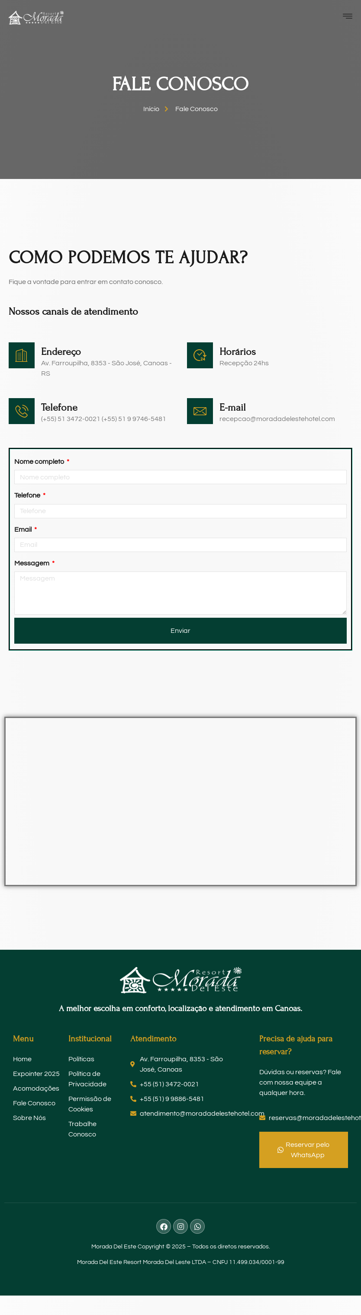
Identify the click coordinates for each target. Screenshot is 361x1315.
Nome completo (39, 461)
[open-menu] (350, 17)
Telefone (28, 495)
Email (23, 529)
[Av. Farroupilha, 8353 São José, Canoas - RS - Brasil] (180, 801)
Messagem (32, 563)
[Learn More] (91, 414)
